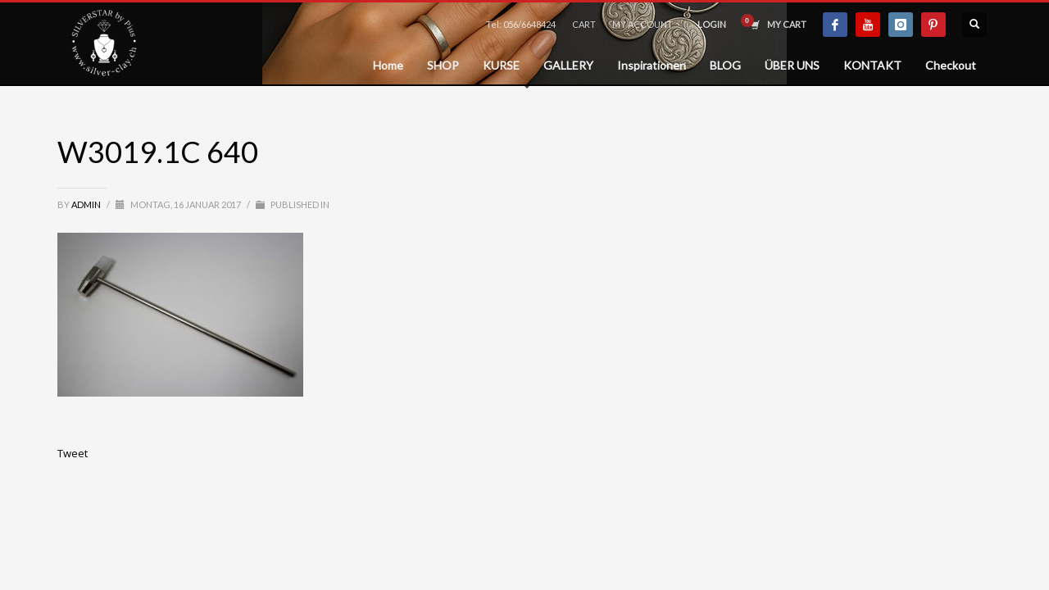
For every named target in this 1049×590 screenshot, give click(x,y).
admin (86, 204)
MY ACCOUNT (642, 24)
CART (584, 24)
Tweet (72, 453)
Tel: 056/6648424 (521, 24)
